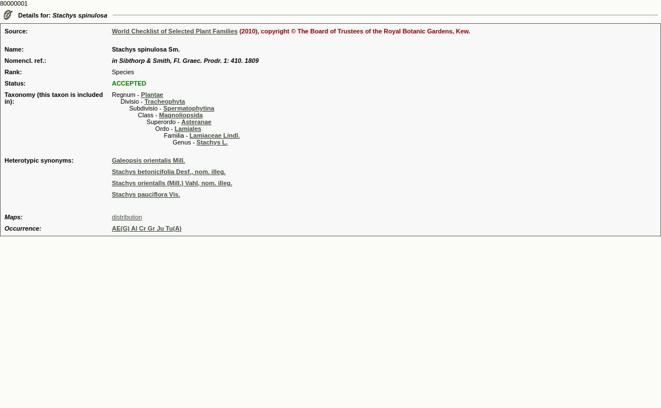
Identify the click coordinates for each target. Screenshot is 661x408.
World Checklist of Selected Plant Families (175, 31)
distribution (127, 217)
